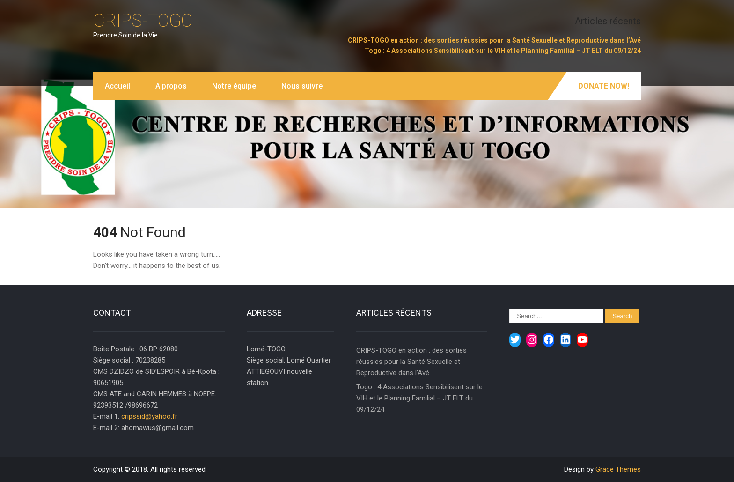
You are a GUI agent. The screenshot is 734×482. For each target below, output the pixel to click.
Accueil (117, 86)
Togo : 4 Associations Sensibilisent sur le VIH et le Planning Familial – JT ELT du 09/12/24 (503, 50)
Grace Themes (618, 469)
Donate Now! (603, 86)
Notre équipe (234, 86)
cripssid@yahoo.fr (149, 416)
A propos (171, 86)
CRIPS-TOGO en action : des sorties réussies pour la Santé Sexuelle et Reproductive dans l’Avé (494, 40)
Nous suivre (302, 86)
